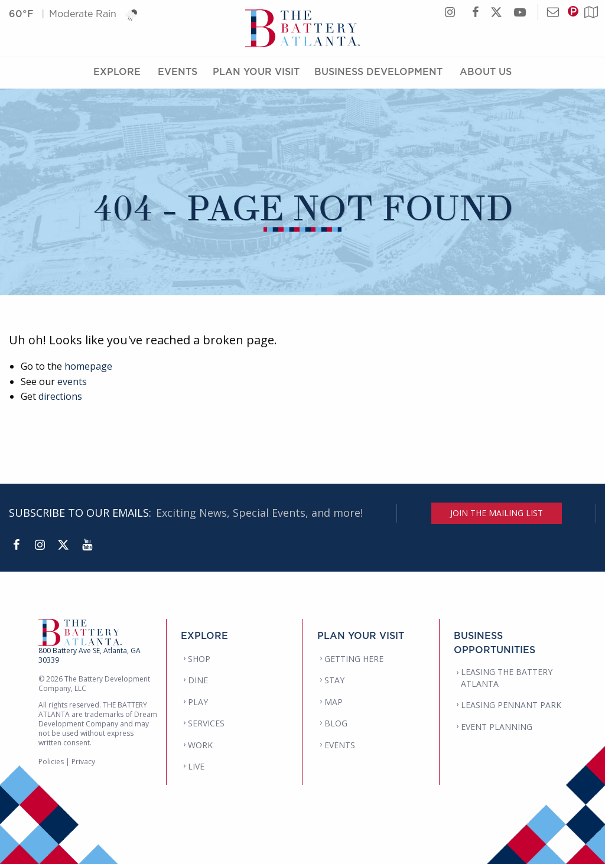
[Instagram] (39, 545)
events (72, 381)
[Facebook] (16, 545)
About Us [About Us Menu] (486, 72)
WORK (200, 745)
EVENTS (339, 745)
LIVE (196, 766)
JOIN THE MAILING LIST (496, 513)
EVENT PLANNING (496, 726)
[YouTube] (87, 545)
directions (60, 396)
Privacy (83, 762)
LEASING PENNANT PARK (511, 704)
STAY (334, 680)
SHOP (199, 658)
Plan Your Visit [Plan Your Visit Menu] (256, 72)
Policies (51, 762)
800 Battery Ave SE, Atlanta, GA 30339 (89, 655)
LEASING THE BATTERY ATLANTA (506, 677)
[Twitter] (63, 545)
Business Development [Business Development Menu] (378, 72)
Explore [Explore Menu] (117, 72)
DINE (198, 680)
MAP (333, 701)
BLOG (335, 723)
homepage (88, 366)
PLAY (198, 701)
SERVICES (206, 723)
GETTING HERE (353, 658)
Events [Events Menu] (177, 72)
